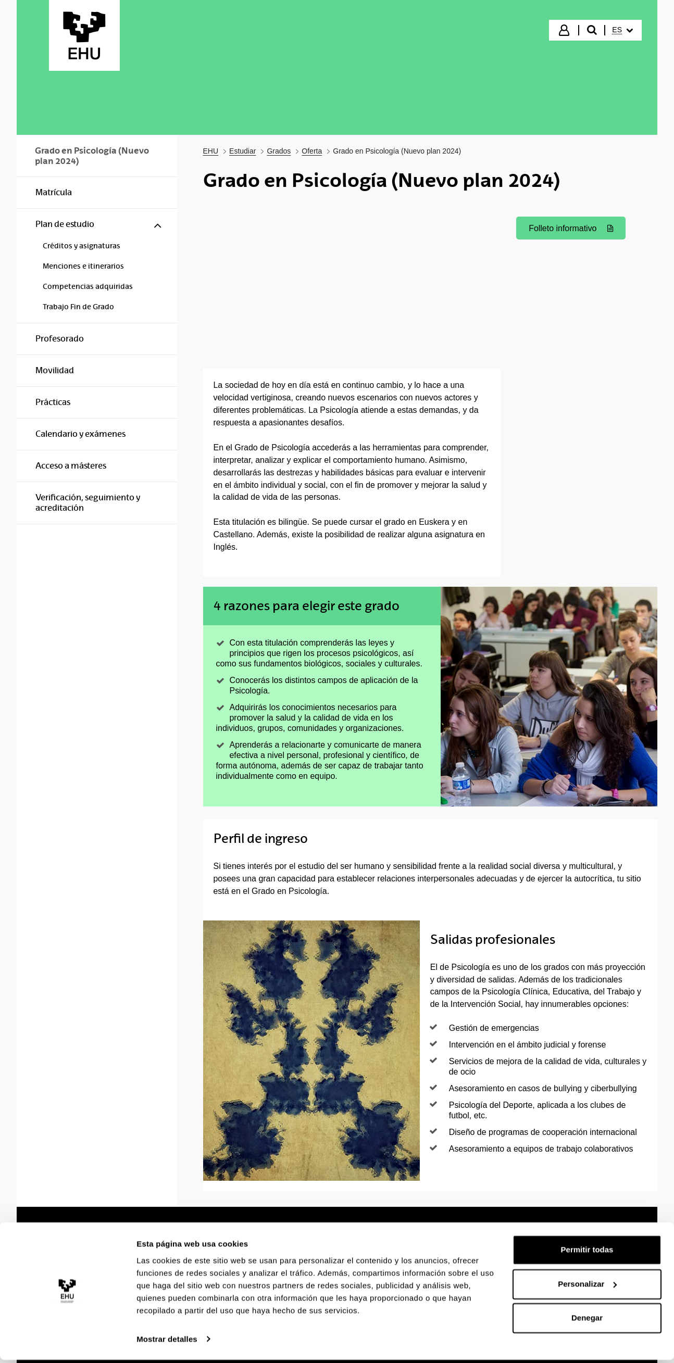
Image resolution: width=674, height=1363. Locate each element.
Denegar (587, 1321)
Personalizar (587, 1287)
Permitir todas (587, 1253)
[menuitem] (622, 30)
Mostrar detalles (166, 1342)
